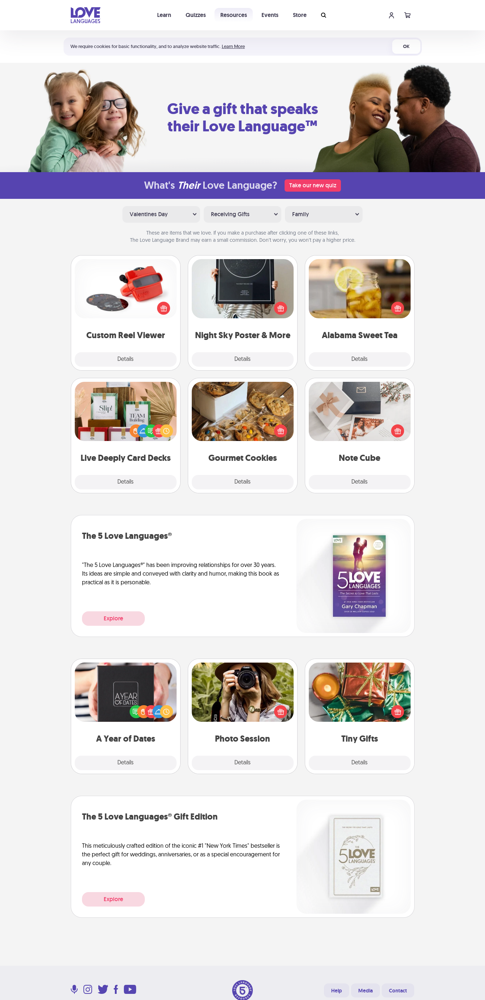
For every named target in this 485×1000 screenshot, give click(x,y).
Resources (233, 15)
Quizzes (196, 15)
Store (300, 15)
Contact (398, 990)
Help (336, 990)
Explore (113, 618)
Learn (164, 15)
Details (125, 359)
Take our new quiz (312, 185)
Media (365, 990)
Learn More (233, 46)
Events (269, 15)
